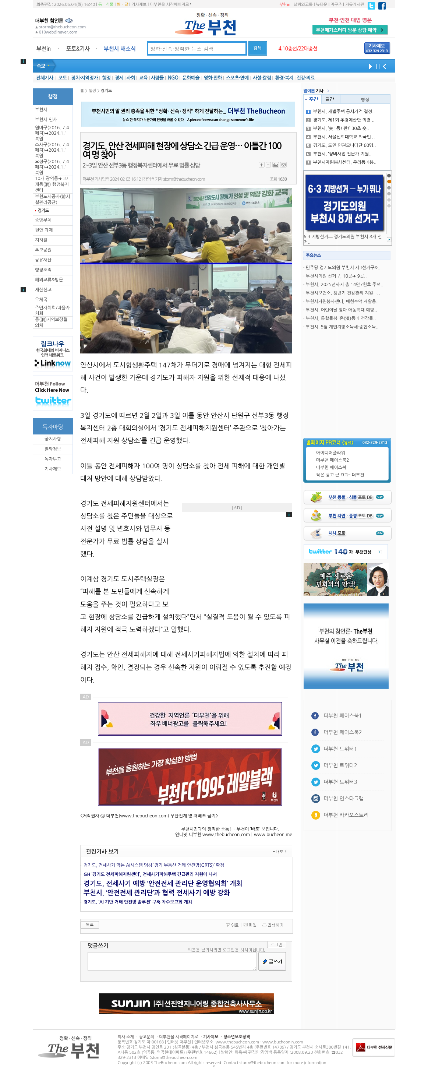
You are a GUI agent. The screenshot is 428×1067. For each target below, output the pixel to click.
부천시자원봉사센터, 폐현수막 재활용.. (342, 301)
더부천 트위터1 (340, 748)
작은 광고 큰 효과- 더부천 (340, 475)
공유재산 (43, 260)
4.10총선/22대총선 (297, 48)
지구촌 (336, 5)
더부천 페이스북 (331, 467)
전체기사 (44, 77)
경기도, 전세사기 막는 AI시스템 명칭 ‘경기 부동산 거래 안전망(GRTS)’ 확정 (154, 865)
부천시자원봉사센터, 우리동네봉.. (341, 162)
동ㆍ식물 (105, 5)
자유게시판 (354, 5)
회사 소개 (126, 1037)
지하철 (41, 240)
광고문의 (146, 1037)
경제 (119, 77)
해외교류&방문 (49, 280)
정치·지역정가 (84, 77)
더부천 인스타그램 (343, 798)
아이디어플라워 (330, 453)
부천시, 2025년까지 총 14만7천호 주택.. (344, 284)
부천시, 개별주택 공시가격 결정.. (340, 111)
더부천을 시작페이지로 (170, 4)
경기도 (43, 210)
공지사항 (53, 439)
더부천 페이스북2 (332, 460)
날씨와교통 (303, 5)
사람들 (157, 77)
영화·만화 (213, 77)
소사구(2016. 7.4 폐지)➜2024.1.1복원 (52, 150)
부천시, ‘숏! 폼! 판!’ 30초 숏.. (337, 128)
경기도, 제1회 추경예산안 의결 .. (340, 120)
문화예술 (191, 77)
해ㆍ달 (122, 5)
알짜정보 (53, 449)
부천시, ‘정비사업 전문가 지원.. (339, 154)
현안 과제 (44, 230)
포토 (63, 77)
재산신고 (43, 290)
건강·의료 (306, 77)
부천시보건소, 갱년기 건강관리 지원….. (343, 293)
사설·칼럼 (262, 77)
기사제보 (138, 5)
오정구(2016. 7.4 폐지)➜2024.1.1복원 (52, 167)
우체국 (41, 299)
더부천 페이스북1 (342, 715)
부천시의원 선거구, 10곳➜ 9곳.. (336, 276)
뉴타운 (321, 5)
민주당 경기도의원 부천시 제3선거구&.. (343, 267)
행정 (106, 77)
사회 (131, 77)
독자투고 (53, 459)
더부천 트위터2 (340, 765)
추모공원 (43, 250)
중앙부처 (43, 220)
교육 (143, 77)
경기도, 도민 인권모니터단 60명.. (341, 145)
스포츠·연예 (237, 77)
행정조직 (43, 270)
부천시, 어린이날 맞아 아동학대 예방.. (341, 310)
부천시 (41, 110)
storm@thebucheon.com (184, 179)
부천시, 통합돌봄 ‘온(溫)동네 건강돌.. (341, 318)
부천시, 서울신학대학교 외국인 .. (340, 137)
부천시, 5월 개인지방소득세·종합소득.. (342, 327)
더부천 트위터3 (340, 782)
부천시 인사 (46, 119)
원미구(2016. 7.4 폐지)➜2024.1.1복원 (52, 133)
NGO (173, 77)
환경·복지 (284, 77)
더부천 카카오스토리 (345, 815)
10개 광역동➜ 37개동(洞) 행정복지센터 (52, 184)
